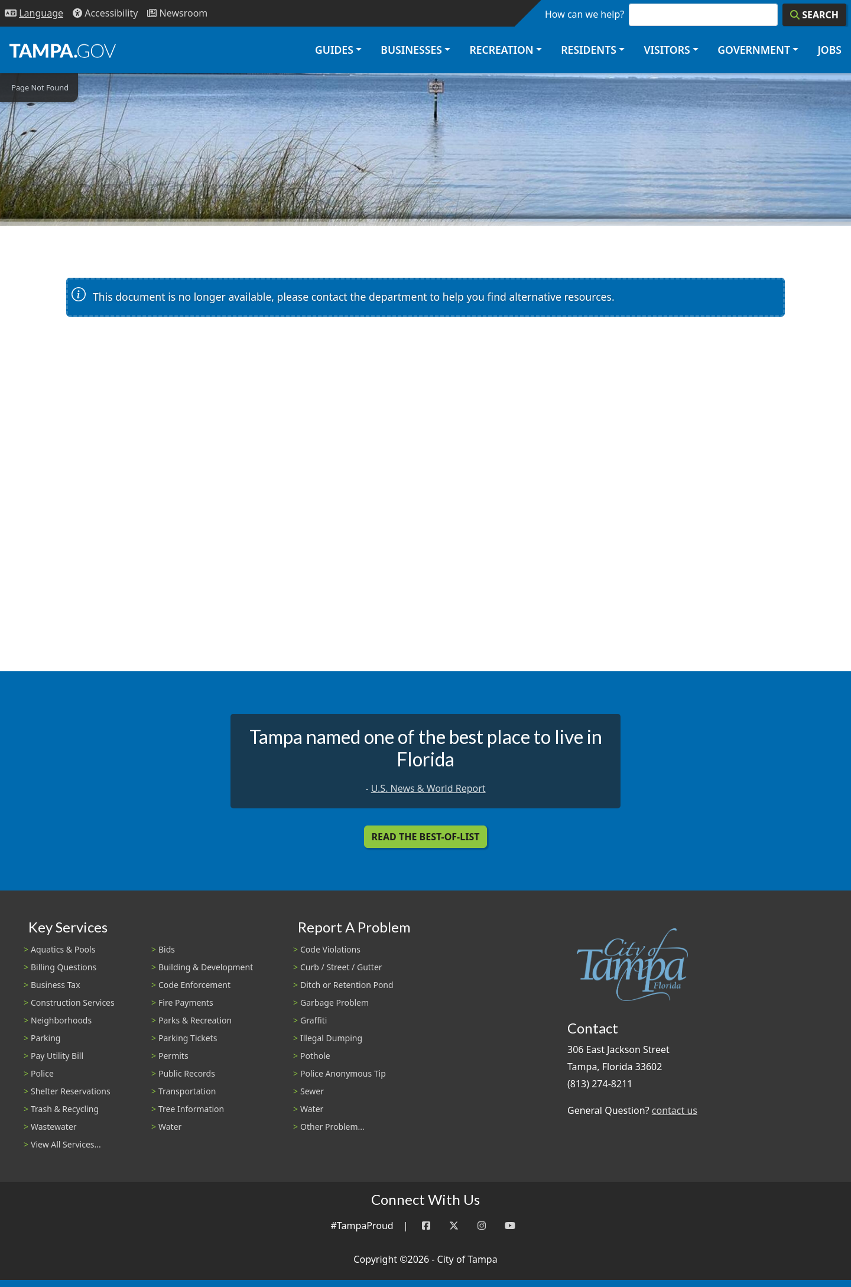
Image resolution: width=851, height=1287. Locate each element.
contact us (674, 1110)
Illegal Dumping (331, 1038)
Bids (166, 949)
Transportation (187, 1091)
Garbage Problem (334, 1002)
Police (42, 1073)
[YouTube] (510, 1226)
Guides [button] (334, 50)
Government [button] (753, 50)
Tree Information (191, 1108)
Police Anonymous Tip (343, 1073)
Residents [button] (588, 50)
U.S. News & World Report (428, 788)
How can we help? (584, 14)
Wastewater (54, 1126)
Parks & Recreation (195, 1020)
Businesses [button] (411, 50)
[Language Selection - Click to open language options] (34, 13)
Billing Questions (63, 967)
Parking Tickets (187, 1038)
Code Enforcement (194, 984)
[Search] (814, 15)
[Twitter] (454, 1226)
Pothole (315, 1055)
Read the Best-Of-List (426, 836)
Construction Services (73, 1002)
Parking (45, 1038)
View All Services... (66, 1144)
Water (169, 1126)
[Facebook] (426, 1226)
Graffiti (313, 1020)
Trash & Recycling (65, 1108)
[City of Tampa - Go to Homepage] (62, 50)
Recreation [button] (501, 50)
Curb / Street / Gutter (341, 967)
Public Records (186, 1073)
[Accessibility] (105, 13)
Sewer (312, 1091)
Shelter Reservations (71, 1091)
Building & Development (205, 967)
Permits (173, 1055)
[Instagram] (481, 1226)
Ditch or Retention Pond (347, 984)
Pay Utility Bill (57, 1055)
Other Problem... (332, 1126)
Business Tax (55, 984)
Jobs (829, 50)
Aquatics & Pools (63, 949)
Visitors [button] (667, 50)
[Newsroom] (177, 13)
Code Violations (330, 949)
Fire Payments (185, 1002)
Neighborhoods (61, 1020)
